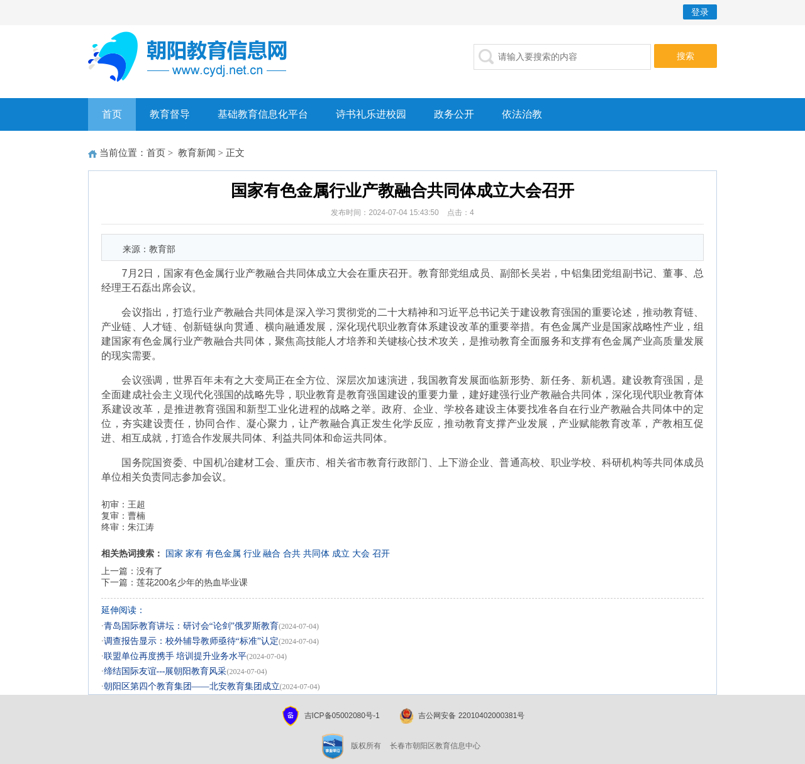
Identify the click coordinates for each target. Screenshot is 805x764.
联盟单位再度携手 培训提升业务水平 (175, 656)
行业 (252, 553)
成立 (341, 553)
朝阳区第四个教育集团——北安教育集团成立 (192, 686)
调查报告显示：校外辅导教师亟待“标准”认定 (191, 641)
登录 (700, 12)
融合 (271, 553)
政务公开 (454, 114)
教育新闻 (197, 153)
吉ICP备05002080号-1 (342, 715)
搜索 (685, 56)
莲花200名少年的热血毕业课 (192, 582)
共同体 (316, 553)
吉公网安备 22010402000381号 (471, 715)
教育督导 (170, 114)
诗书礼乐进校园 (371, 114)
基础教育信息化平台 (263, 114)
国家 (174, 553)
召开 (381, 553)
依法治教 (522, 114)
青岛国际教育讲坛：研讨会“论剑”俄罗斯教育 (191, 626)
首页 (112, 114)
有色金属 (223, 553)
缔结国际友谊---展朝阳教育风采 (165, 671)
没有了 (149, 571)
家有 (194, 553)
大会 (361, 553)
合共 (292, 553)
